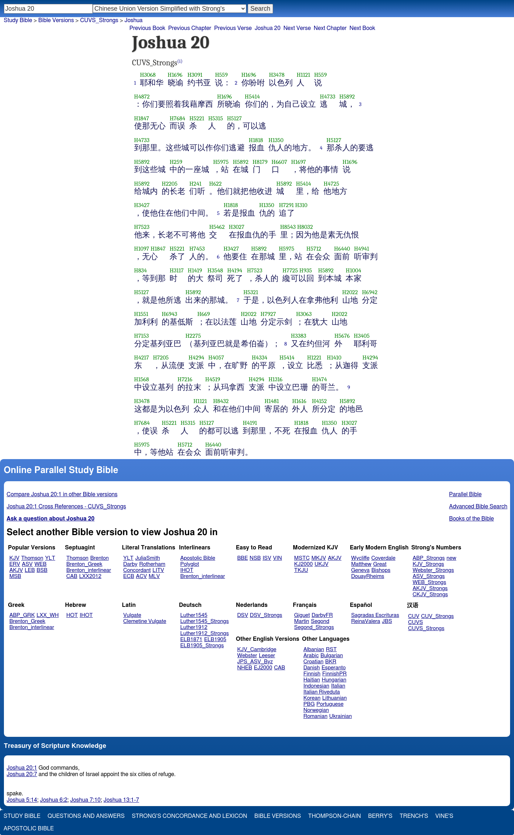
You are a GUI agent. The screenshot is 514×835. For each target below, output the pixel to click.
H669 (203, 314)
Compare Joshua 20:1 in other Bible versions (62, 494)
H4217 (141, 357)
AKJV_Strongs (430, 588)
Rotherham (152, 564)
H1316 (275, 379)
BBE (242, 558)
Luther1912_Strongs (204, 633)
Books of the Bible (471, 519)
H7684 (177, 118)
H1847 (141, 118)
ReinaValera (365, 621)
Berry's (380, 816)
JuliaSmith (147, 558)
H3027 (237, 226)
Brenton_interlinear (88, 570)
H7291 (286, 205)
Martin (301, 621)
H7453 (197, 248)
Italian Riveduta (321, 692)
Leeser (267, 655)
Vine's (444, 816)
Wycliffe (360, 558)
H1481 (271, 401)
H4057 (216, 357)
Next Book (362, 28)
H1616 (299, 401)
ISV (267, 558)
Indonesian (316, 686)
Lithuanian (334, 698)
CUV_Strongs (437, 616)
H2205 (169, 183)
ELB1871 (191, 639)
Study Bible (18, 20)
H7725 (290, 270)
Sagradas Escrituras (375, 615)
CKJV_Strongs (430, 594)
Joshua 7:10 (85, 800)
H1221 (314, 357)
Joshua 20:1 (22, 768)
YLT (50, 558)
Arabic (311, 655)
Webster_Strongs (433, 570)
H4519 (212, 379)
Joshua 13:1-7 (121, 800)
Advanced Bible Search (478, 506)
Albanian (313, 649)
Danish (311, 667)
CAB (71, 576)
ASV (27, 564)
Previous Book (147, 28)
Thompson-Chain (334, 816)
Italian (338, 686)
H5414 (252, 96)
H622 (215, 183)
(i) (180, 61)
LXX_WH (47, 615)
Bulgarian (332, 655)
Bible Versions (56, 20)
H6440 (342, 248)
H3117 (177, 270)
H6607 (279, 162)
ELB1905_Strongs (202, 645)
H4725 (331, 183)
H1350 (275, 140)
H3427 (142, 205)
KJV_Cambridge (257, 649)
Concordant (137, 570)
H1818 (256, 140)
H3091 (194, 74)
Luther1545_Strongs (204, 621)
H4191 (250, 422)
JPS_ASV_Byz (255, 661)
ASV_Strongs (429, 576)
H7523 (142, 226)
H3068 (148, 74)
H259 (176, 162)
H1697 (298, 162)
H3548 (215, 270)
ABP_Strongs (429, 558)
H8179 (260, 162)
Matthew (361, 564)
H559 (221, 74)
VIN (277, 558)
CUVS (415, 622)
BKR (330, 661)
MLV (154, 576)
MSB (15, 576)
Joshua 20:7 (22, 774)
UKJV (321, 564)
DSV (242, 615)
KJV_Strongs (428, 564)
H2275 (193, 335)
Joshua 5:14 (22, 800)
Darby (130, 564)
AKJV (16, 570)
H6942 (370, 292)
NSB (255, 558)
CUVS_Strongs (426, 628)
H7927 (268, 314)
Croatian (313, 661)
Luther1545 (193, 615)
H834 (140, 270)
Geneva (360, 570)
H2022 (350, 292)
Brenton (99, 558)
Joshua (134, 20)
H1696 (175, 74)
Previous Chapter (189, 28)
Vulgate (132, 615)
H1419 (195, 270)
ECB (128, 576)
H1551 (141, 314)
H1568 (141, 379)
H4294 (196, 357)
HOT (72, 615)
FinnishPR (334, 673)
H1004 (353, 270)
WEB (40, 564)
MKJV (318, 558)
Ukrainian (340, 716)
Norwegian (316, 710)
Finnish (312, 673)
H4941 (361, 248)
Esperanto (334, 667)
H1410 (334, 357)
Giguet (302, 615)
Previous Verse (233, 28)
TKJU (301, 570)
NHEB (244, 667)
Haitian (311, 680)
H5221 (196, 118)
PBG (309, 704)
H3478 (276, 74)
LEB (30, 570)
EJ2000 (263, 667)
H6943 (169, 314)
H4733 (327, 96)
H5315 (215, 118)
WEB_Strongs (429, 582)
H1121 (303, 74)
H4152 (319, 401)
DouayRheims (367, 576)
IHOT (186, 570)
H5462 (217, 226)
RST (331, 649)
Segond (320, 621)
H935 (305, 270)
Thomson (32, 558)
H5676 (342, 335)
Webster (247, 655)
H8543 (288, 226)
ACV (141, 576)
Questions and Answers (86, 816)
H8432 (221, 401)
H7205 (160, 357)
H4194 (234, 270)
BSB (42, 570)
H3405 (361, 335)
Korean (312, 698)
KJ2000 (303, 564)
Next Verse (297, 28)
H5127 (234, 118)
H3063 (304, 314)
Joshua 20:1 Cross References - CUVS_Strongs (66, 506)
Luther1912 (193, 627)
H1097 (141, 248)
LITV (158, 570)
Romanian (315, 716)
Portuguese (330, 704)
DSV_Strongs (266, 615)
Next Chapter (330, 28)
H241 (195, 183)
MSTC (301, 558)
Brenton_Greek (84, 564)
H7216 (184, 379)
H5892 (347, 96)
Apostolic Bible (29, 828)
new (451, 558)
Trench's (413, 816)
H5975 (221, 162)
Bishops (380, 570)
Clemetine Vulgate (144, 621)
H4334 (259, 357)
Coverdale (383, 558)
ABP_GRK (22, 615)
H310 (301, 205)
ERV (14, 564)
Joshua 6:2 (53, 800)
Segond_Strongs (314, 627)
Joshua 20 (268, 28)
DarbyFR (322, 615)
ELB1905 (215, 639)
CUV (413, 616)
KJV (14, 558)
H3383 (298, 335)
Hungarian (334, 680)
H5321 (250, 292)
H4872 (142, 96)
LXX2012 (90, 576)
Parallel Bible (465, 494)
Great (380, 564)
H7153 (141, 335)
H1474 (319, 379)
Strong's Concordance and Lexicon (189, 816)
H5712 (313, 248)
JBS (387, 621)
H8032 (305, 226)
